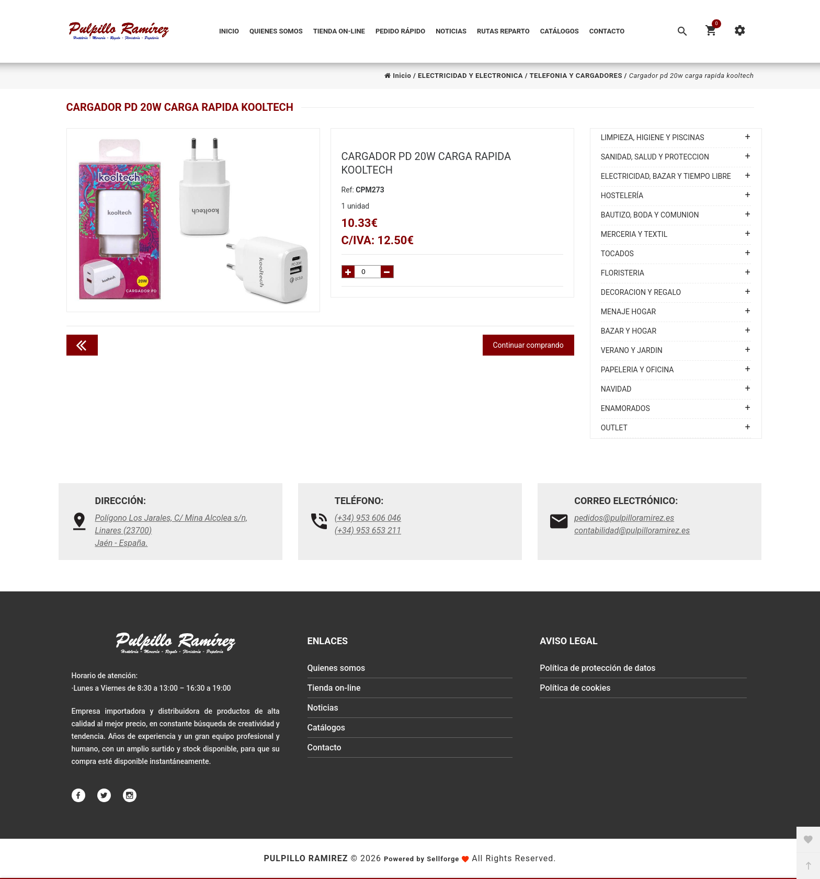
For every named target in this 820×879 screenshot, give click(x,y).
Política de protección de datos (597, 668)
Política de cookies (575, 688)
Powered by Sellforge (421, 859)
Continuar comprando (528, 345)
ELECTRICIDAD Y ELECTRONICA (470, 75)
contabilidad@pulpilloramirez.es (632, 530)
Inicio (229, 31)
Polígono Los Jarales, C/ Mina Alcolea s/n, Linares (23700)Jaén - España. (171, 530)
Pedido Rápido (400, 31)
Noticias (451, 31)
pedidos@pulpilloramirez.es (624, 518)
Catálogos (559, 31)
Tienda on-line (339, 31)
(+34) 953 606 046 (368, 518)
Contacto (607, 31)
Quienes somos (276, 31)
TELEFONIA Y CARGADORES (576, 75)
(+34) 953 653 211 (368, 530)
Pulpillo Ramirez (306, 858)
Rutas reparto (503, 31)
